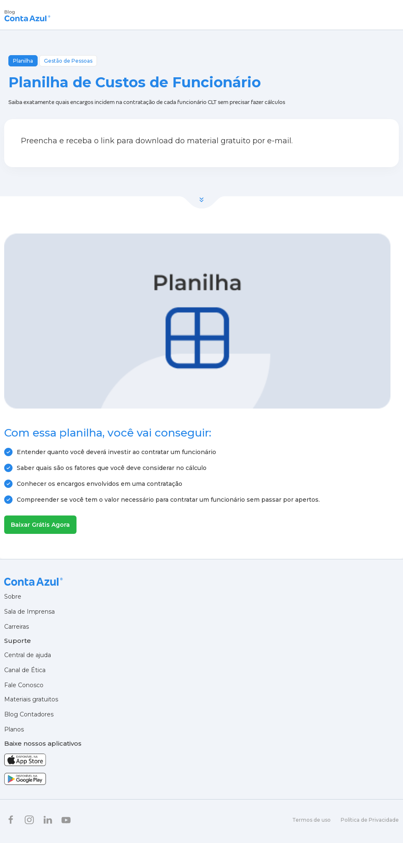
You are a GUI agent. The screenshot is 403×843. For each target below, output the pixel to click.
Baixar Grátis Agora (40, 524)
